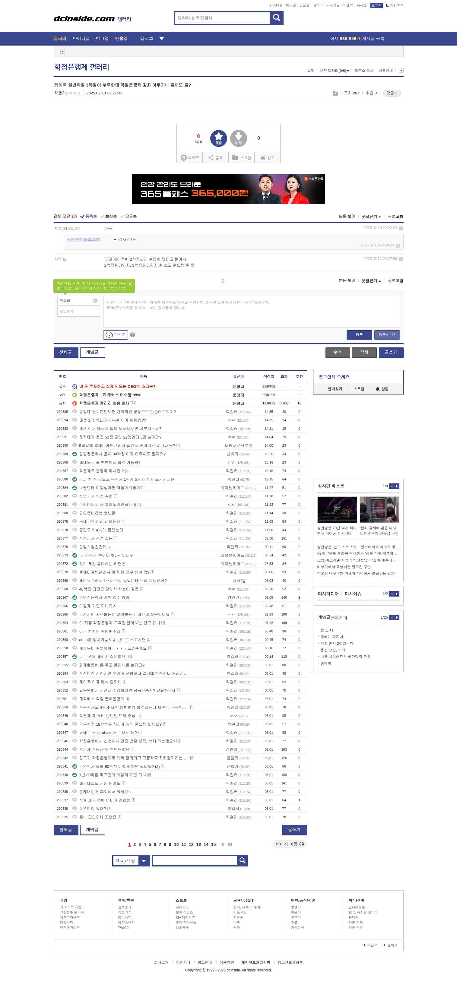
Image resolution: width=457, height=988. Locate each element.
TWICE (123, 927)
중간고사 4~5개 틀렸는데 (97, 530)
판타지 (354, 917)
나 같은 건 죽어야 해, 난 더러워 (103, 555)
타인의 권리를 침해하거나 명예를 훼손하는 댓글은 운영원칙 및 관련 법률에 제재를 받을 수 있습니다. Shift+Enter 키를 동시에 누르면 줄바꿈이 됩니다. (188, 305)
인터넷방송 (357, 907)
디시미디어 (328, 593)
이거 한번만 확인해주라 (96, 631)
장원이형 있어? (89, 808)
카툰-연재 (356, 922)
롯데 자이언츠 (186, 922)
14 (206, 844)
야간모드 (395, 5)
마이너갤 (276, 5)
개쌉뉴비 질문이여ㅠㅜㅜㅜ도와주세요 (109, 648)
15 (213, 844)
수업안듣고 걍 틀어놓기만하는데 (104, 504)
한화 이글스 (184, 912)
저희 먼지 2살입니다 (337, 643)
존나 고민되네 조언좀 (94, 817)
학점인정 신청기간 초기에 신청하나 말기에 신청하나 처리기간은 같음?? (130, 673)
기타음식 (297, 927)
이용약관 (227, 963)
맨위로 (390, 945)
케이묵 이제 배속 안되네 (97, 682)
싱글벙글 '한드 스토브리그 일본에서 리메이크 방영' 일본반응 (358, 547)
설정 (311, 71)
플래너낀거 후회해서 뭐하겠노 (102, 792)
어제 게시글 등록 (357, 38)
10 (176, 844)
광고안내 (205, 963)
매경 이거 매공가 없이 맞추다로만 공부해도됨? (116, 428)
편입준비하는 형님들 (94, 513)
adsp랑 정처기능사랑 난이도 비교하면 (109, 640)
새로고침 (396, 216)
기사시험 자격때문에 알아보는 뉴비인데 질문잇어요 (121, 614)
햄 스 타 (327, 630)
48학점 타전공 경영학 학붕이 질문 (105, 589)
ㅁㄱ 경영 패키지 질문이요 (98, 656)
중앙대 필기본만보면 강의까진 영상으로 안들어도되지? (124, 412)
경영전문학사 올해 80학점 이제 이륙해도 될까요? (119, 454)
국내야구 (182, 907)
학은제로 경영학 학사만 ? (98, 471)
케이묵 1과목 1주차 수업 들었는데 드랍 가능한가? (119, 580)
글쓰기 (391, 352)
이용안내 (386, 71)
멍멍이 (296, 907)
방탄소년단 (126, 922)
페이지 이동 (290, 844)
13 (198, 844)
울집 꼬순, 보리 (333, 650)
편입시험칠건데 (89, 547)
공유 (215, 157)
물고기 (296, 917)
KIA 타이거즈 (185, 917)
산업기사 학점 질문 (92, 496)
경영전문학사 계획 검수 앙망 (100, 597)
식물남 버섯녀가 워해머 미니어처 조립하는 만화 (356, 574)
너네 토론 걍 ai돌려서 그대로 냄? (104, 732)
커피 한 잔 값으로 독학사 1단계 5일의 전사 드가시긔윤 (123, 479)
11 (183, 844)
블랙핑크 (125, 907)
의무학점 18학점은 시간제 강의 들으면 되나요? (117, 724)
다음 (223, 844)
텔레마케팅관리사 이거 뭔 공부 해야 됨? (110, 572)
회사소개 (161, 963)
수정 (337, 352)
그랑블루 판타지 (72, 912)
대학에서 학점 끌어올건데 (98, 699)
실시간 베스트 (331, 486)
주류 (294, 922)
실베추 (189, 157)
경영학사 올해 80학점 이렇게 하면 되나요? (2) (116, 766)
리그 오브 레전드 (72, 907)
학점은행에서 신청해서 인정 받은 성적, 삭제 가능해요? (123, 741)
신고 (267, 157)
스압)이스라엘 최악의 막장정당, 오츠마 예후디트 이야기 (358, 560)
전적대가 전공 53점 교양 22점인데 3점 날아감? (116, 437)
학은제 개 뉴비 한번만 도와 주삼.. (105, 716)
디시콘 (362, 5)
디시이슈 (353, 593)
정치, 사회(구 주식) (247, 907)
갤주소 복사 (363, 71)
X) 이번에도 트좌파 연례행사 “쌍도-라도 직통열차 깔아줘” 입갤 (358, 554)
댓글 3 (392, 93)
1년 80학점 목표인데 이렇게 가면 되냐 (109, 775)
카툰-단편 (356, 927)
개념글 (92, 352)
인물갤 (304, 5)
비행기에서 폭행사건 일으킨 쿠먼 (344, 567)
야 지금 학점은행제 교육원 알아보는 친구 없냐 (116, 623)
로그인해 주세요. (335, 377)
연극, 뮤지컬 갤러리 (363, 912)
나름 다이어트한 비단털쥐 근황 (346, 657)
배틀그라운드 (70, 917)
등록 (359, 335)
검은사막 (66, 922)
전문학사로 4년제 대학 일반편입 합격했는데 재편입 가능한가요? (130, 707)
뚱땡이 (326, 663)
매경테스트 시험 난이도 (96, 783)
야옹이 (296, 912)
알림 (382, 389)
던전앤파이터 (70, 927)
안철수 (238, 917)
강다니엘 (125, 917)
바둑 (236, 922)
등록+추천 (387, 335)
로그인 (377, 5)
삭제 (401, 228)
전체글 (65, 352)
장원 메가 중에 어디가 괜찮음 (101, 800)
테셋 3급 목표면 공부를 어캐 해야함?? (109, 420)
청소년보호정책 (290, 963)
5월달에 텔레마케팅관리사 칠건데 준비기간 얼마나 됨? (123, 445)
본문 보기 (347, 216)
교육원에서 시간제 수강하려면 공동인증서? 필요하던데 (124, 690)
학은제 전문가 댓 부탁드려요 (100, 749)
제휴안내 (183, 963)
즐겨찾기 (335, 389)
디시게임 (333, 5)
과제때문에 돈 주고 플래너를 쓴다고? (108, 665)
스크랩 (335, 93)
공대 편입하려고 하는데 (96, 521)
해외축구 (182, 927)
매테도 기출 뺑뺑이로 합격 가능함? (106, 462)
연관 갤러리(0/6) (334, 71)
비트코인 (240, 912)
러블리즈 (125, 912)
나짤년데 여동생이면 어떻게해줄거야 (108, 488)
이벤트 (348, 5)
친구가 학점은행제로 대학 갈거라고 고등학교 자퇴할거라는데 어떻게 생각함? (130, 758)
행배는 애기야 (332, 637)
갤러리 (60, 38)
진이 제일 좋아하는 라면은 (98, 564)
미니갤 (291, 5)
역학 (236, 927)
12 (191, 844)
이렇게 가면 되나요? (93, 606)
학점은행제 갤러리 (81, 67)
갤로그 (318, 5)
